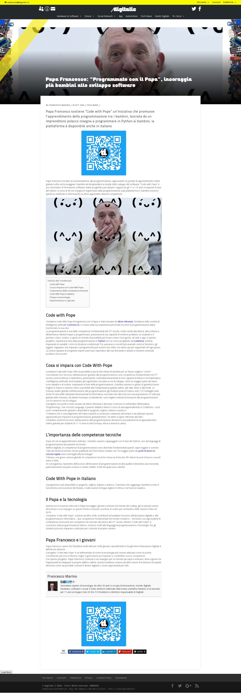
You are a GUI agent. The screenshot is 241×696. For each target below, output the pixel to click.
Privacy (88, 677)
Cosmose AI (73, 324)
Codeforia (139, 340)
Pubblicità (228, 2)
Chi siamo (201, 2)
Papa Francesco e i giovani (62, 300)
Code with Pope (57, 284)
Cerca (178, 16)
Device (88, 16)
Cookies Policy (104, 677)
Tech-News (146, 16)
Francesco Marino (59, 105)
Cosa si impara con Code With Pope (66, 287)
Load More (6, 672)
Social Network (105, 16)
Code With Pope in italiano (62, 294)
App (121, 16)
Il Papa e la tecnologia (60, 297)
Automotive (131, 16)
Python (101, 340)
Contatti (216, 2)
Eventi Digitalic (162, 16)
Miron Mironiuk (125, 321)
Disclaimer (121, 677)
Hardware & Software (67, 16)
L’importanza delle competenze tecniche (69, 290)
